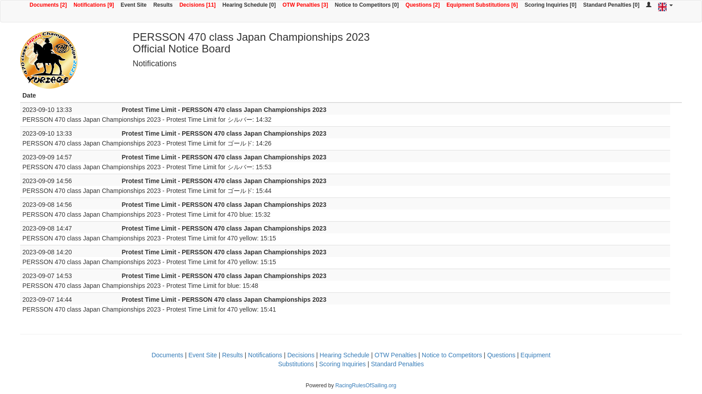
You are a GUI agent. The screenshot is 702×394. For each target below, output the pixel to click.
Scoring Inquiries (342, 364)
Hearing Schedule (344, 355)
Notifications (265, 355)
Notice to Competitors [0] (367, 5)
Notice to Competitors (452, 355)
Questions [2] (423, 5)
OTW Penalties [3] (305, 5)
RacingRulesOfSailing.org (365, 385)
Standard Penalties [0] (611, 5)
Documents (167, 355)
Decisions (301, 355)
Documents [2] (48, 5)
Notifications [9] (93, 5)
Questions (501, 355)
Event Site (134, 5)
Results (162, 5)
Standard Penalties (397, 364)
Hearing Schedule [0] (249, 5)
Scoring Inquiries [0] (551, 5)
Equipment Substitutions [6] (482, 5)
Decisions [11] (198, 5)
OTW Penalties (396, 355)
